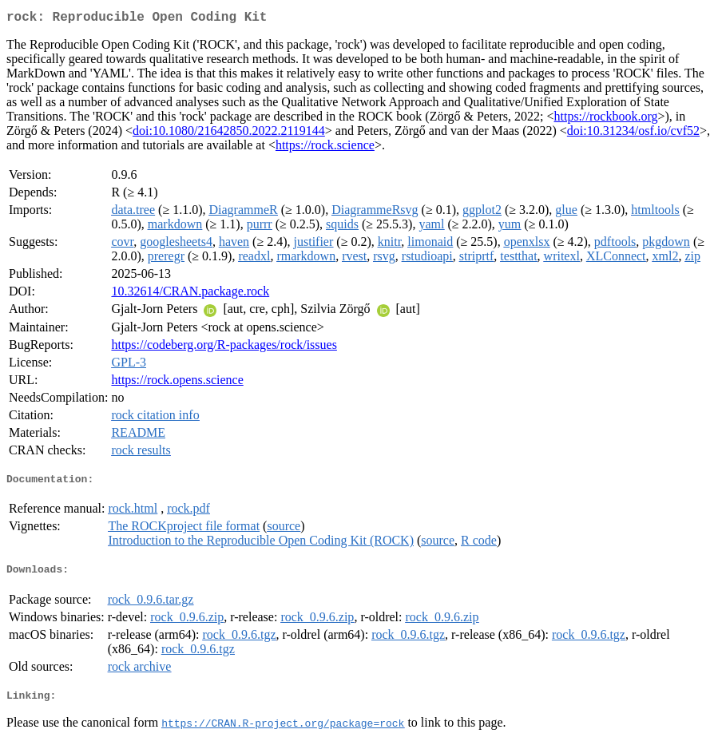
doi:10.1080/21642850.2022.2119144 (229, 134)
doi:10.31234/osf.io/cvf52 (633, 134)
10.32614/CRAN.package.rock (190, 294)
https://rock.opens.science (177, 383)
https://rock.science (325, 148)
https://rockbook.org (606, 119)
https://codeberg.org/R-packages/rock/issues (223, 348)
